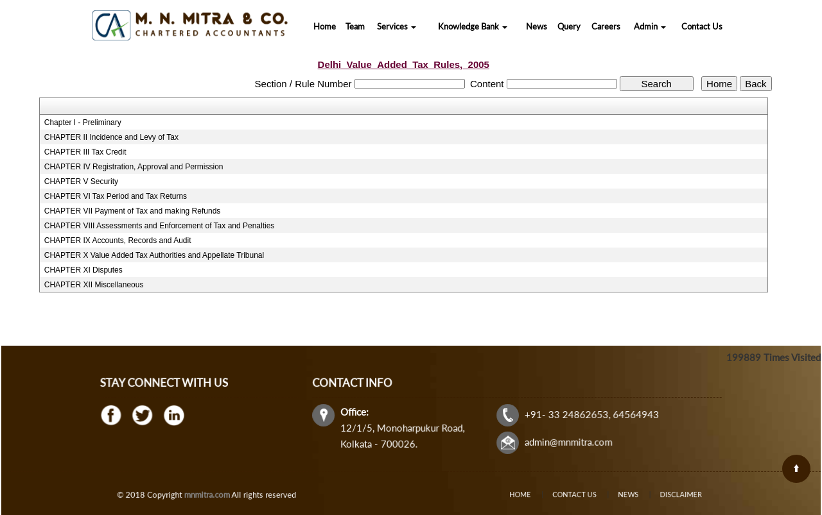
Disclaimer (665, 494)
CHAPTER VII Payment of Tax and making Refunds (132, 211)
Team (355, 26)
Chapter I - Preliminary (82, 122)
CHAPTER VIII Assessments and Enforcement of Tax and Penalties (159, 225)
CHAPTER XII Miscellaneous (94, 284)
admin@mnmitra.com (566, 441)
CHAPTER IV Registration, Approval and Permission (133, 166)
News (536, 26)
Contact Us (701, 26)
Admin (650, 26)
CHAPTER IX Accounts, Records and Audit (117, 240)
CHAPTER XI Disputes (83, 270)
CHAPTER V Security (81, 181)
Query (569, 26)
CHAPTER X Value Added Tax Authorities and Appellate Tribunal (154, 255)
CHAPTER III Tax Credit (85, 152)
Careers (605, 26)
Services (396, 26)
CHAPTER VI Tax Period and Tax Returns (115, 196)
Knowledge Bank (472, 26)
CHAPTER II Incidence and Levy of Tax (111, 137)
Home (324, 26)
